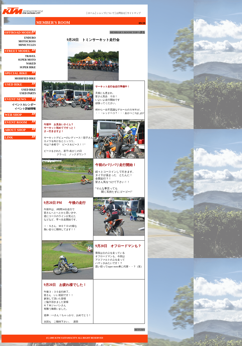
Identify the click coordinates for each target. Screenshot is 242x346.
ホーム (91, 13)
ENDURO (30, 37)
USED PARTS (28, 93)
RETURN (139, 329)
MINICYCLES (27, 45)
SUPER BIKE (28, 67)
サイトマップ (134, 13)
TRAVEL (30, 56)
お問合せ (120, 13)
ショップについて (105, 13)
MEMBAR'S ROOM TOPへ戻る (127, 32)
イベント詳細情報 (25, 108)
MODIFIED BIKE (25, 78)
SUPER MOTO (27, 59)
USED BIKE (28, 89)
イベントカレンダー (24, 104)
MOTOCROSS (27, 41)
